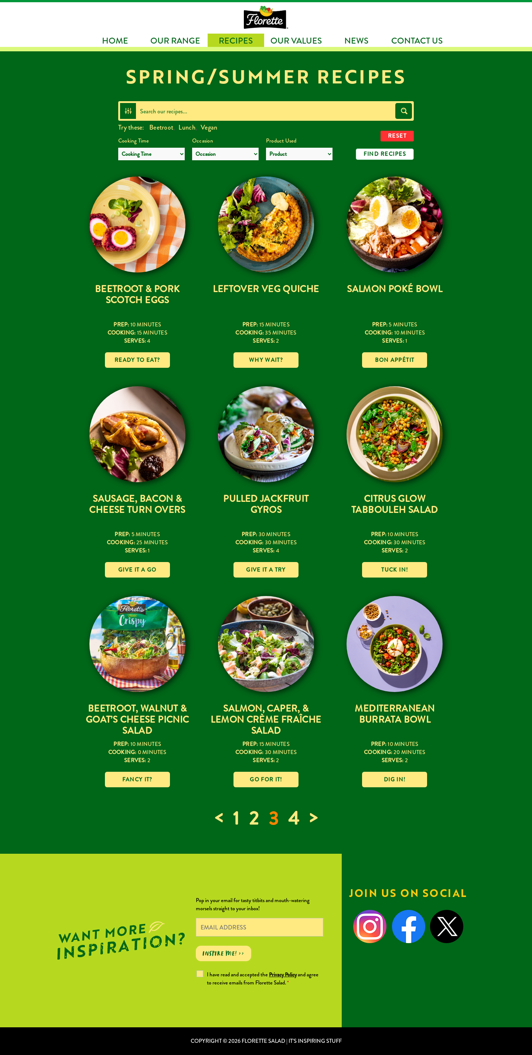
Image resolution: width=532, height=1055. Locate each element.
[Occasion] (225, 154)
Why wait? (266, 360)
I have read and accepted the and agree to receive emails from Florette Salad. (262, 978)
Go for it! (266, 779)
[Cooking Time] (151, 154)
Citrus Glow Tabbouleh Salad (394, 504)
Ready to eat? (137, 360)
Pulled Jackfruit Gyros (265, 504)
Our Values (296, 41)
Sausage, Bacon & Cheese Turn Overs (137, 504)
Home (115, 41)
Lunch (186, 127)
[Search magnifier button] (403, 111)
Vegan (209, 127)
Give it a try (266, 570)
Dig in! (394, 779)
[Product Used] (299, 154)
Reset (397, 136)
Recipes (236, 41)
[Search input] (266, 111)
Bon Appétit (394, 360)
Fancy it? (137, 779)
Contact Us (417, 41)
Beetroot (161, 127)
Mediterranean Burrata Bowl (394, 714)
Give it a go (137, 570)
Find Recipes (385, 154)
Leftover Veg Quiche (266, 289)
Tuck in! (394, 570)
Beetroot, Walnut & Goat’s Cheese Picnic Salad (137, 719)
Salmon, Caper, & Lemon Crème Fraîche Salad (266, 719)
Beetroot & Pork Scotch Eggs (137, 294)
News (356, 41)
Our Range (175, 41)
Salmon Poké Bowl (394, 289)
